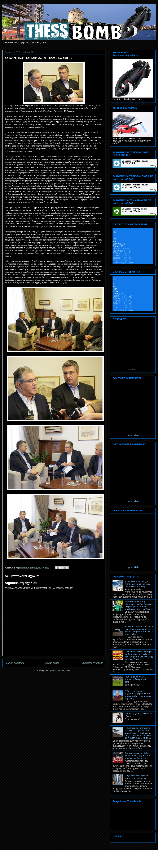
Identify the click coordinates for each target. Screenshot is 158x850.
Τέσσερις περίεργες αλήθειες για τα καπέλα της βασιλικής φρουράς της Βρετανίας (138, 755)
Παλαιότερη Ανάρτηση (92, 663)
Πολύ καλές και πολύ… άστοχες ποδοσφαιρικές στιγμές (135, 679)
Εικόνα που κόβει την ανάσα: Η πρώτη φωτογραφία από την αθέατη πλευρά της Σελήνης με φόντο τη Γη (139, 630)
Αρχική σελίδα (52, 663)
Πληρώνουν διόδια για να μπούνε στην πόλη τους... (136, 776)
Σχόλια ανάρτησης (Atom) (59, 671)
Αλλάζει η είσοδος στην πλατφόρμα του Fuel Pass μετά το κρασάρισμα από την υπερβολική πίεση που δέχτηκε (139, 605)
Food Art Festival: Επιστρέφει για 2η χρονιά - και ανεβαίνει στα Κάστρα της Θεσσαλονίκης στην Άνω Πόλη (139, 655)
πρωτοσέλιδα (133, 435)
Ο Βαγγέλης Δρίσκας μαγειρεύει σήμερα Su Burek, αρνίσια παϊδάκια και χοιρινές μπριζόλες (138, 695)
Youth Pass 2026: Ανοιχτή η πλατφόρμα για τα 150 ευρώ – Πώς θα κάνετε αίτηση (138, 584)
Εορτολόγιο (132, 369)
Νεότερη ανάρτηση (14, 663)
